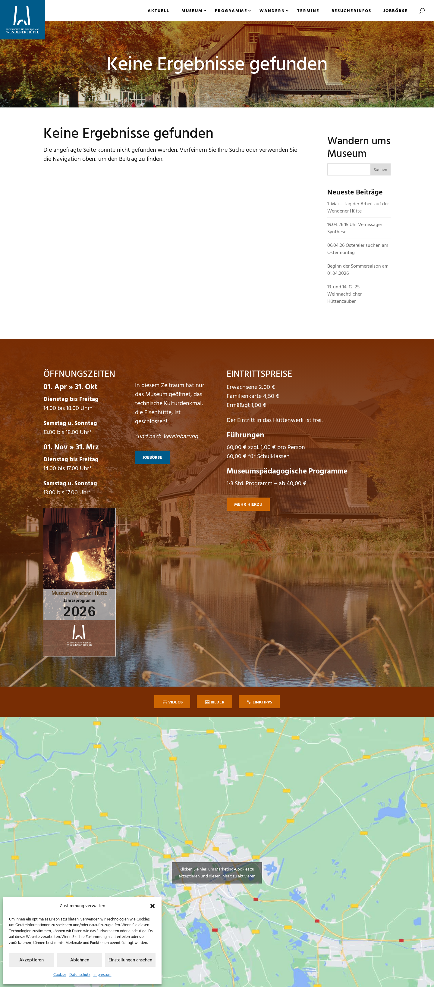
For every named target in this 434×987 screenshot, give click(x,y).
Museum (192, 11)
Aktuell (158, 11)
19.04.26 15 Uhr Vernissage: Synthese (354, 228)
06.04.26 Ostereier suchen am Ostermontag (357, 249)
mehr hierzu (248, 504)
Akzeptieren (31, 960)
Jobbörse (395, 11)
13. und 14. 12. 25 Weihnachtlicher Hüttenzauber (344, 294)
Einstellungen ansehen (130, 960)
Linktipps (262, 702)
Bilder (218, 702)
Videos (175, 702)
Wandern (272, 11)
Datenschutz (79, 975)
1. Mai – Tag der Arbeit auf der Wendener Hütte (358, 207)
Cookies (59, 975)
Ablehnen (79, 960)
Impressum (102, 975)
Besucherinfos (351, 11)
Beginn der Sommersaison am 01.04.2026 (357, 270)
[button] (152, 906)
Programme (231, 11)
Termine (308, 11)
